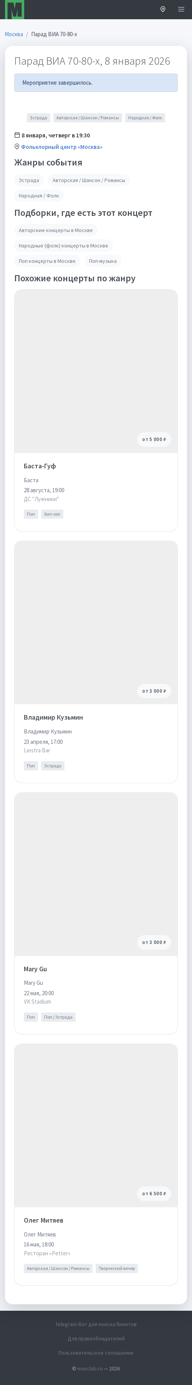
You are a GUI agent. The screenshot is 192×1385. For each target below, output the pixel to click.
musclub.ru (90, 1368)
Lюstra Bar (37, 750)
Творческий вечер (117, 1268)
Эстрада (38, 117)
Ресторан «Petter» (47, 1253)
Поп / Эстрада (58, 1017)
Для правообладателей (96, 1338)
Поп (31, 514)
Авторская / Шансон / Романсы (87, 117)
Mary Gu (35, 968)
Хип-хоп (52, 514)
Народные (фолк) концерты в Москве (63, 245)
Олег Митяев (43, 1220)
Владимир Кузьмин (53, 717)
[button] (163, 9)
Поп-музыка (103, 260)
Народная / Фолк (145, 117)
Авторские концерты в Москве (56, 230)
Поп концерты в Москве (47, 260)
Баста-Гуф (40, 465)
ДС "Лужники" (41, 499)
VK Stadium (37, 1001)
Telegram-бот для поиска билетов (96, 1324)
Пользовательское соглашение (96, 1352)
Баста (31, 480)
